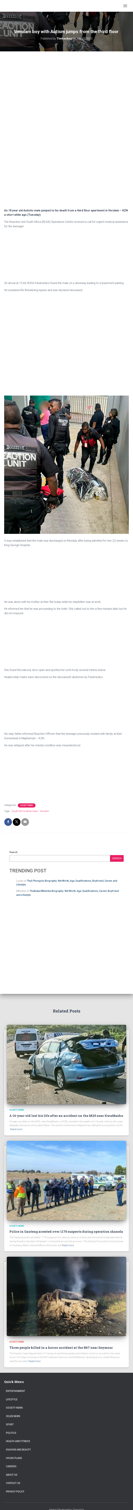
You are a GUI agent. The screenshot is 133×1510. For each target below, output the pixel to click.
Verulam (44, 811)
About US (11, 1474)
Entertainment (15, 1391)
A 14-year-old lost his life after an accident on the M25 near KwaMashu (66, 1116)
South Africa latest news (25, 811)
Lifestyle (11, 1399)
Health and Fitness (18, 1441)
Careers (11, 1466)
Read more (16, 1129)
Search (13, 852)
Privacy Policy (15, 1491)
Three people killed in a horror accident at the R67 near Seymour (61, 1347)
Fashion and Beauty (18, 1449)
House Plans (14, 1458)
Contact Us (13, 1483)
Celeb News (13, 1416)
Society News (26, 805)
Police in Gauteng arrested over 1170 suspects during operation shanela (66, 1231)
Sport (10, 1424)
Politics (11, 1433)
